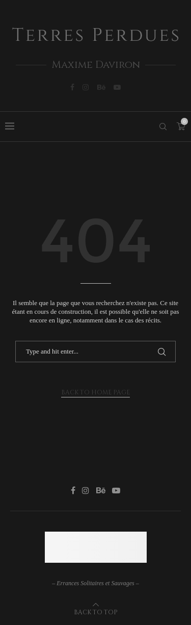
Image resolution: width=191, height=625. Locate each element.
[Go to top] (96, 612)
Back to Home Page (95, 392)
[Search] (163, 126)
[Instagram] (86, 87)
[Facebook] (72, 87)
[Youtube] (117, 87)
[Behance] (101, 87)
